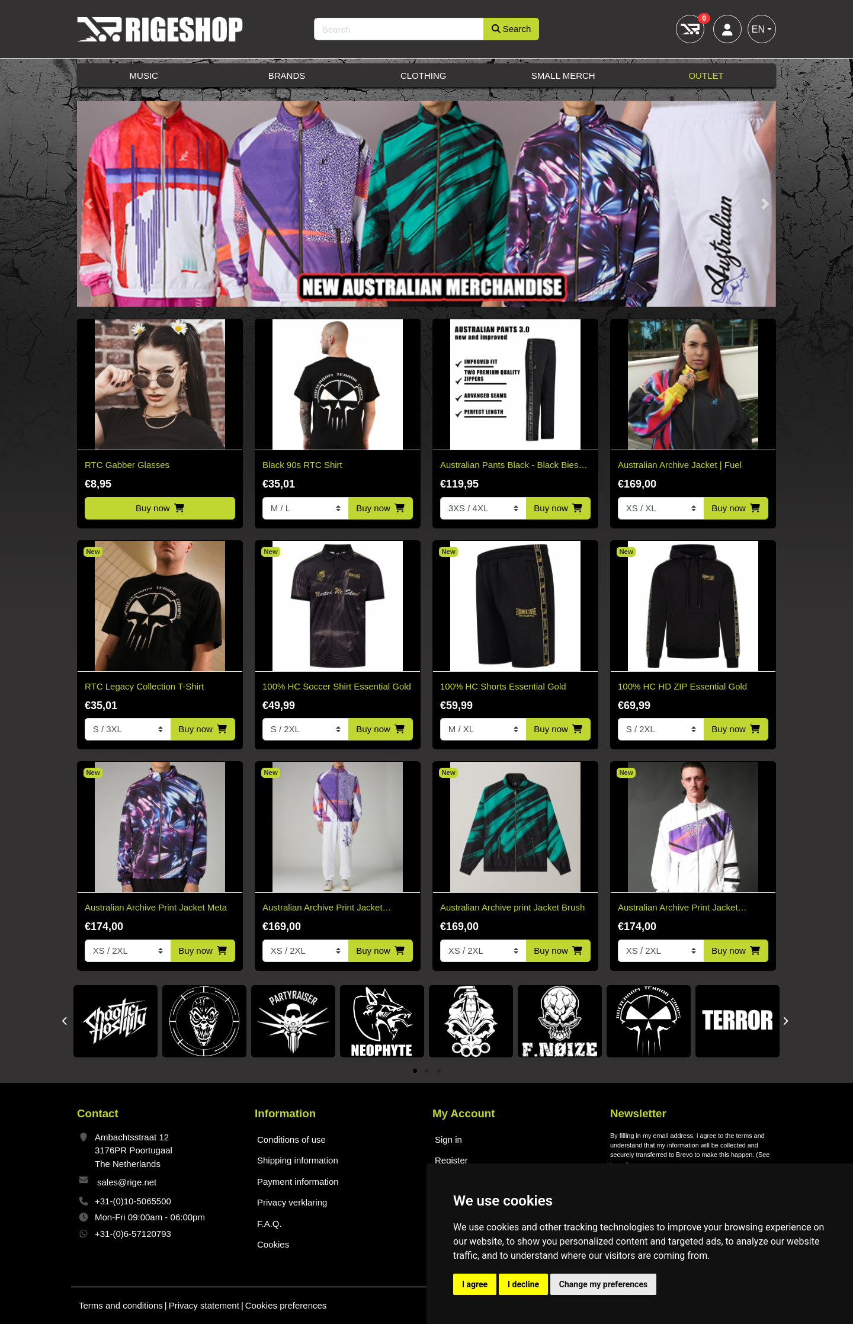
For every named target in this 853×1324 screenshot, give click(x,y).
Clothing (423, 75)
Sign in (448, 1139)
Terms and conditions (121, 1305)
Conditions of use (291, 1139)
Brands (287, 75)
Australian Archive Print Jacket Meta (156, 907)
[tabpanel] (115, 1021)
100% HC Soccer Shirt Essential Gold (336, 686)
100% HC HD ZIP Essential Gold (682, 686)
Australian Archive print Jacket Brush (512, 907)
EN (758, 29)
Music (144, 75)
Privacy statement (204, 1305)
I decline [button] (523, 1284)
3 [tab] (439, 1071)
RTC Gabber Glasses (127, 465)
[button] (88, 204)
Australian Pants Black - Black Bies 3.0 (509, 466)
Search (511, 29)
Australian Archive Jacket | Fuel (680, 465)
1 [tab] (415, 1071)
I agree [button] (475, 1284)
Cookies (273, 1244)
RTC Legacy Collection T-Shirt (144, 686)
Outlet (705, 75)
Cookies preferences (286, 1305)
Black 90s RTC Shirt (302, 465)
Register (451, 1160)
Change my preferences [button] (603, 1284)
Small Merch (563, 75)
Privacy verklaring (292, 1202)
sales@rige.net (126, 1182)
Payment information (298, 1181)
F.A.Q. (269, 1224)
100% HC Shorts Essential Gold (503, 686)
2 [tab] (427, 1071)
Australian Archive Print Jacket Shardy (322, 908)
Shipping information (297, 1160)
